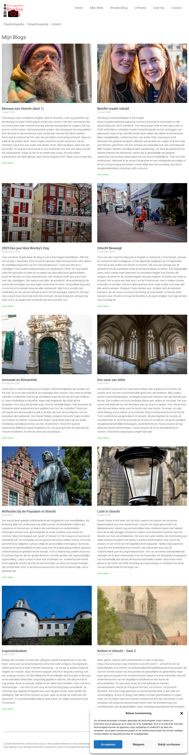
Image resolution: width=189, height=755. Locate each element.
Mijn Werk (96, 8)
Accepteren (108, 744)
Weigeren (138, 744)
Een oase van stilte (111, 380)
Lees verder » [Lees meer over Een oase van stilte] (103, 438)
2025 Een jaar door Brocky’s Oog (25, 248)
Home (79, 8)
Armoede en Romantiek (19, 380)
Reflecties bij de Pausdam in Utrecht (29, 511)
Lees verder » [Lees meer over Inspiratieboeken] (8, 709)
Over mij (158, 8)
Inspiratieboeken (14, 651)
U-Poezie (140, 8)
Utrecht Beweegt (109, 248)
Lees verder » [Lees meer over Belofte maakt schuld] (103, 174)
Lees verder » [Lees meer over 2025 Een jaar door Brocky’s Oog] (8, 306)
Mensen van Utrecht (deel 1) (23, 108)
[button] (181, 713)
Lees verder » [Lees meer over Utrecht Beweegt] (103, 306)
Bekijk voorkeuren (169, 744)
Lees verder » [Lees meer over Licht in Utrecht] (103, 573)
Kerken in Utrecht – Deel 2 (116, 651)
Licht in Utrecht (108, 511)
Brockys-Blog (118, 8)
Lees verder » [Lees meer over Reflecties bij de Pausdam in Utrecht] (8, 577)
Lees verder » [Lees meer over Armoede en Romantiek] (8, 438)
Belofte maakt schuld (113, 108)
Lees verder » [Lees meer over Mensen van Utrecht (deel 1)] (8, 163)
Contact (176, 8)
